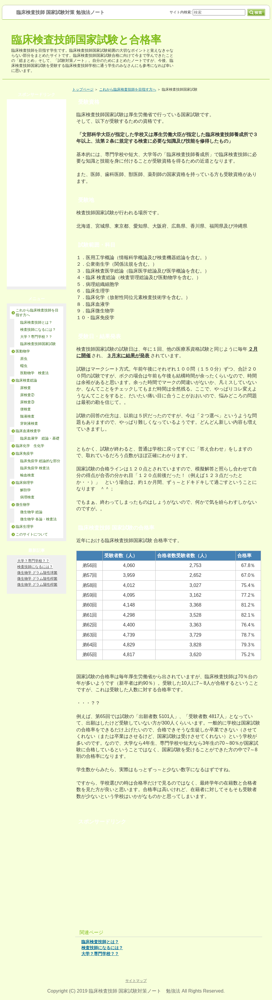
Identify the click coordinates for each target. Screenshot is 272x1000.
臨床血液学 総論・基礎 (39, 438)
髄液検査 (27, 416)
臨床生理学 (25, 527)
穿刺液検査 (29, 423)
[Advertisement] (168, 872)
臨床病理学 (25, 483)
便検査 (25, 409)
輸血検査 (27, 475)
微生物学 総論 (31, 512)
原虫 (23, 359)
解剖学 (25, 490)
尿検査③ (27, 402)
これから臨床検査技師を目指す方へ (127, 89)
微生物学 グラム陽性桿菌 (37, 584)
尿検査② (29, 395)
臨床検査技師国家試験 (38, 344)
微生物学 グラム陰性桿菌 (37, 579)
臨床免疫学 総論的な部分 (40, 461)
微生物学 (23, 505)
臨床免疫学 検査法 (35, 468)
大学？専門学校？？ (100, 953)
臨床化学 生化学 (30, 446)
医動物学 (23, 351)
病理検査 (27, 497)
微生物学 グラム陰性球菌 (37, 573)
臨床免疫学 (25, 453)
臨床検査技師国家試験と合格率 (86, 40)
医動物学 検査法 (34, 373)
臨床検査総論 (26, 380)
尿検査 (25, 388)
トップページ (83, 89)
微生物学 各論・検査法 (38, 519)
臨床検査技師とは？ (100, 941)
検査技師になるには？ (102, 947)
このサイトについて (32, 534)
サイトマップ (136, 981)
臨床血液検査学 (28, 431)
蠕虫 (23, 366)
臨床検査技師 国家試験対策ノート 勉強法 (134, 990)
